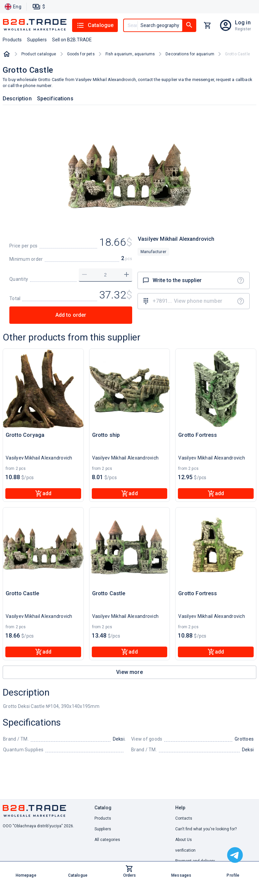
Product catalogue (38, 54)
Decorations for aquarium (190, 54)
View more (129, 672)
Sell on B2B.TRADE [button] (72, 39)
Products (102, 818)
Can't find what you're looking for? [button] (206, 829)
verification (185, 850)
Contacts (183, 818)
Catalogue (94, 25)
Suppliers (102, 829)
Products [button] (12, 39)
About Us (183, 839)
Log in (243, 22)
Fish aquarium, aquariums (130, 54)
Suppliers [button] (37, 39)
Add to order (70, 315)
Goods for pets (81, 54)
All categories (107, 839)
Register (243, 29)
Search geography (160, 25)
